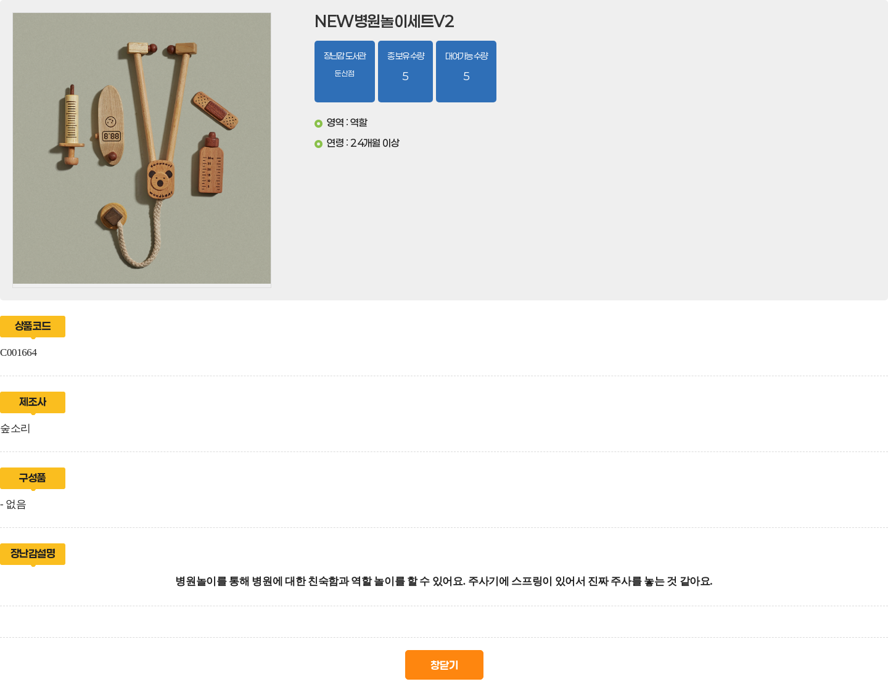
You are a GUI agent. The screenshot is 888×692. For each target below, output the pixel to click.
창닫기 (444, 665)
